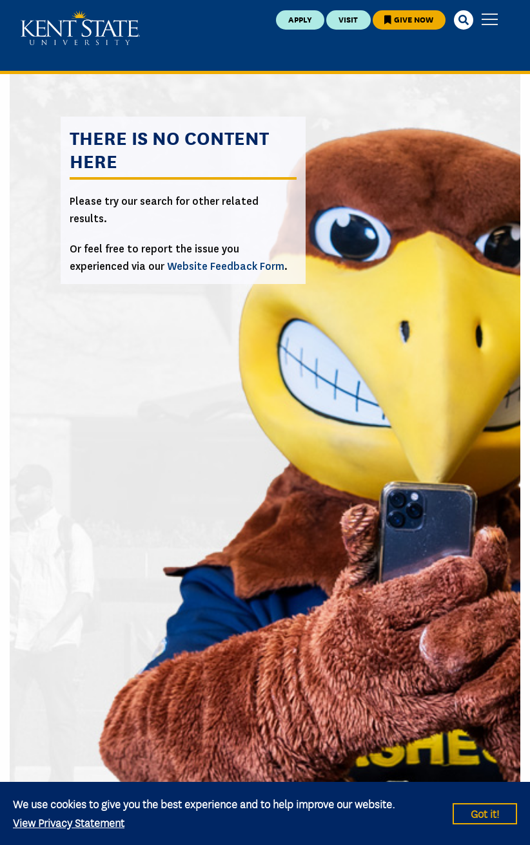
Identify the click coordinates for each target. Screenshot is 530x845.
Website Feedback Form (225, 266)
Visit (348, 19)
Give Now (408, 19)
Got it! (485, 813)
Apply (300, 19)
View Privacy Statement (68, 822)
